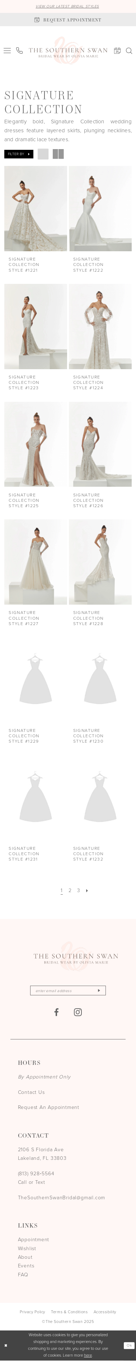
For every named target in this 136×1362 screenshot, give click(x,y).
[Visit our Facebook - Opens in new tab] (56, 1014)
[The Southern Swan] (68, 51)
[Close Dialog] (6, 1346)
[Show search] (129, 51)
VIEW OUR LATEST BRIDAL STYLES (67, 6)
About (25, 1258)
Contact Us (31, 1093)
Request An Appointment (49, 1109)
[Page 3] (79, 891)
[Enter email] (68, 991)
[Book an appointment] (68, 20)
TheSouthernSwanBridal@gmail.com (61, 1199)
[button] (7, 51)
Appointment (34, 1241)
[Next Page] (88, 891)
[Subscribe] (102, 991)
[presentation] (35, 209)
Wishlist (27, 1250)
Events (26, 1267)
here (88, 1357)
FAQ (23, 1276)
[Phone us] (19, 51)
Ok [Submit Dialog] (129, 1347)
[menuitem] (7, 51)
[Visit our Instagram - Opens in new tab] (78, 1013)
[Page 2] (70, 891)
